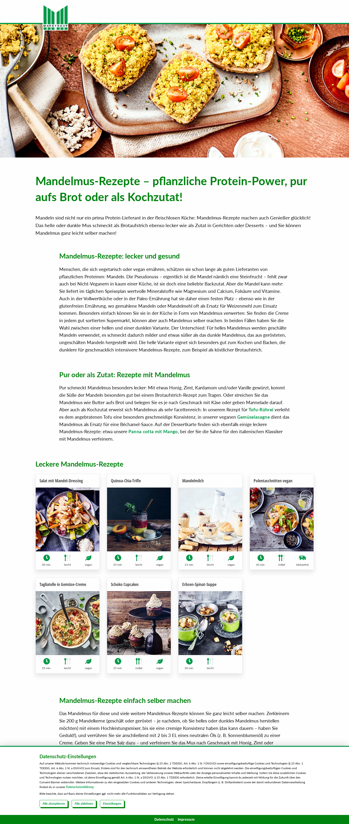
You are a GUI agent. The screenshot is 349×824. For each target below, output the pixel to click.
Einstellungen (112, 803)
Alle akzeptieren (54, 803)
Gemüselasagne (253, 417)
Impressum (186, 819)
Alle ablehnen (84, 803)
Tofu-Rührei (261, 409)
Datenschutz (164, 819)
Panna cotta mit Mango (153, 431)
